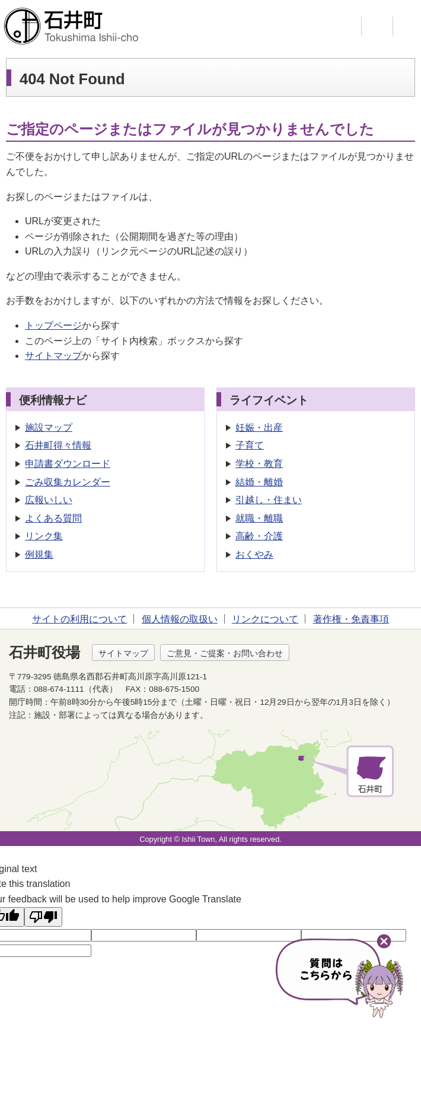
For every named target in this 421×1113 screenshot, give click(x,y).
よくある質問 (53, 518)
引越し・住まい (268, 500)
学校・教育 (259, 464)
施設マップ (48, 427)
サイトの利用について (79, 619)
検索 (345, 26)
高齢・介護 (259, 536)
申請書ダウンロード (67, 464)
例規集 (39, 554)
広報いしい (48, 500)
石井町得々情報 (58, 445)
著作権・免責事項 (351, 619)
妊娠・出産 (259, 427)
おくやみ (254, 554)
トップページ (53, 325)
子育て (249, 445)
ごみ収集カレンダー (67, 482)
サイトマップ (53, 356)
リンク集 (44, 536)
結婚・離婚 (259, 482)
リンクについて (265, 619)
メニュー (408, 26)
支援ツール (377, 26)
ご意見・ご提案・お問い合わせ (225, 653)
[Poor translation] (43, 917)
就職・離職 (259, 518)
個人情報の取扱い (180, 619)
